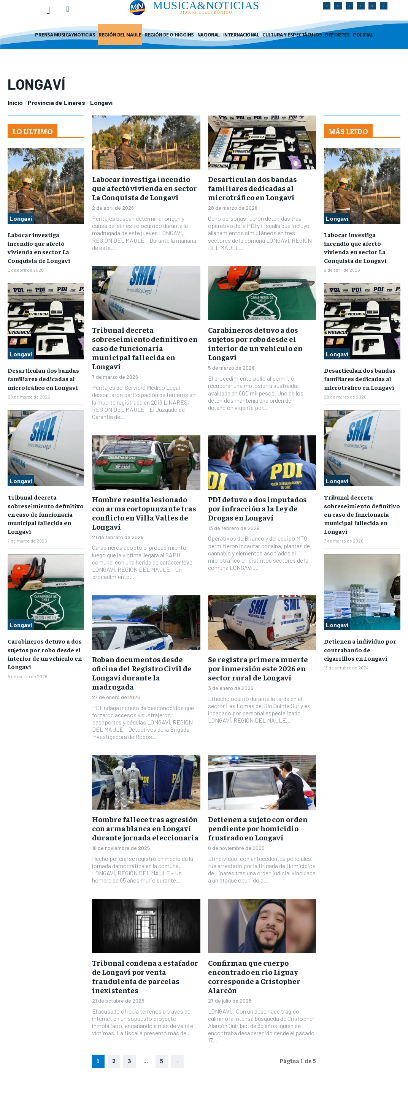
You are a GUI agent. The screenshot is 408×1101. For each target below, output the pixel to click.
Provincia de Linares (56, 102)
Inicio (15, 102)
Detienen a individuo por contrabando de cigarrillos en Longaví (360, 649)
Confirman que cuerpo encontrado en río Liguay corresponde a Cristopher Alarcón (254, 976)
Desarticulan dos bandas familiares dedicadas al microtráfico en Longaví (43, 378)
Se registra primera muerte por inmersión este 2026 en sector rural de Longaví (258, 668)
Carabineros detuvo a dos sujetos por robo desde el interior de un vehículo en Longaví (255, 343)
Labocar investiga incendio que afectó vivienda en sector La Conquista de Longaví (144, 188)
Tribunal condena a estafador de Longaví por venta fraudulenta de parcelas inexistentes (145, 976)
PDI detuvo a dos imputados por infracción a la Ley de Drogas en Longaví (257, 508)
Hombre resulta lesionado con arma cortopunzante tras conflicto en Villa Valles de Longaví (144, 512)
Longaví (21, 218)
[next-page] (177, 1061)
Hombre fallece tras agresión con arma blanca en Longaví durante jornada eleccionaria (145, 828)
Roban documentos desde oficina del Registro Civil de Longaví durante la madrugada (142, 672)
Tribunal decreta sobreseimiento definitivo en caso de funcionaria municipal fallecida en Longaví (46, 514)
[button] (68, 9)
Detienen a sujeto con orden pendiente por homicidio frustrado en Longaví (258, 828)
